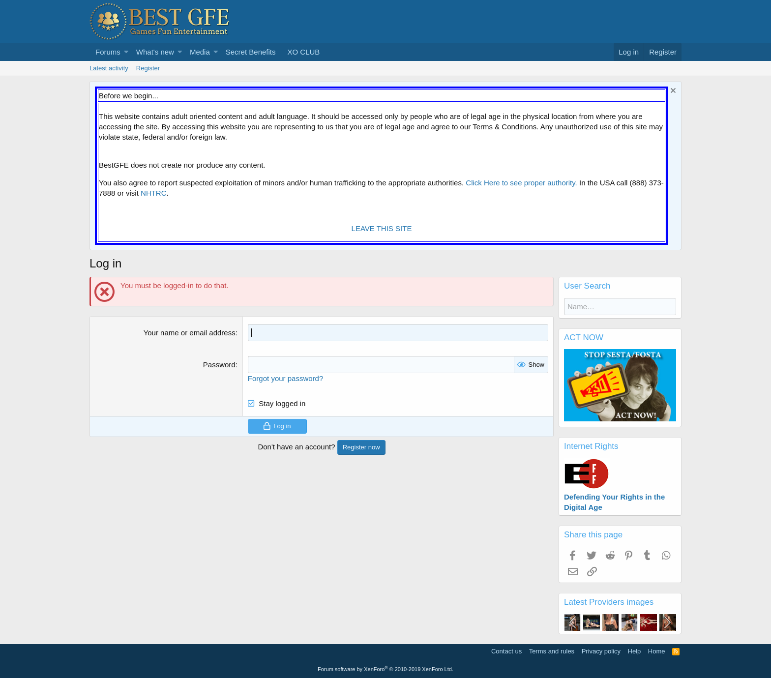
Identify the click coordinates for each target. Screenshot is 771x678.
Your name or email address (190, 332)
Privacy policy (601, 651)
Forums (107, 52)
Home (656, 651)
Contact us (506, 651)
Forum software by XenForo (385, 669)
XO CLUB (303, 52)
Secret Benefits (251, 52)
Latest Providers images (608, 602)
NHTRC (154, 193)
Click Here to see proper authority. (521, 182)
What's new (155, 52)
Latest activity (108, 68)
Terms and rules (551, 651)
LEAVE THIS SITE (382, 228)
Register (148, 68)
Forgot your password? (285, 378)
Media (200, 52)
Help (634, 651)
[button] (126, 52)
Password (219, 364)
